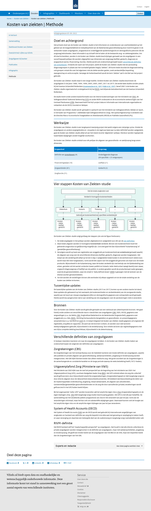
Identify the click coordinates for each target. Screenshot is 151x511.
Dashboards (64, 13)
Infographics (48, 13)
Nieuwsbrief (88, 486)
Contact (139, 7)
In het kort (13, 35)
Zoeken (140, 13)
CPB (72, 102)
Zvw (119, 392)
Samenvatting (14, 41)
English (147, 7)
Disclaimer (81, 493)
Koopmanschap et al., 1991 (93, 86)
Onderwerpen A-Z (21, 13)
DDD (112, 272)
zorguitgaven (70, 154)
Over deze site (94, 13)
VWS (134, 97)
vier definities (129, 241)
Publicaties (13, 64)
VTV (86, 99)
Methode (18, 76)
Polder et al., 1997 (109, 86)
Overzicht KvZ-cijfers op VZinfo (21, 53)
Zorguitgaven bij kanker (18, 59)
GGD (81, 321)
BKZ (103, 373)
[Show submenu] (40, 13)
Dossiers (34, 13)
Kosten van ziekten (21, 18)
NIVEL (73, 318)
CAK (78, 315)
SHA (79, 412)
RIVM (97, 89)
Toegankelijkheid (84, 503)
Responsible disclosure (86, 500)
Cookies (80, 489)
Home (9, 13)
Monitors (79, 13)
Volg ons (89, 506)
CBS (114, 312)
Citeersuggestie (83, 496)
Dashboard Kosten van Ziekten (21, 47)
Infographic (13, 70)
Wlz (72, 395)
